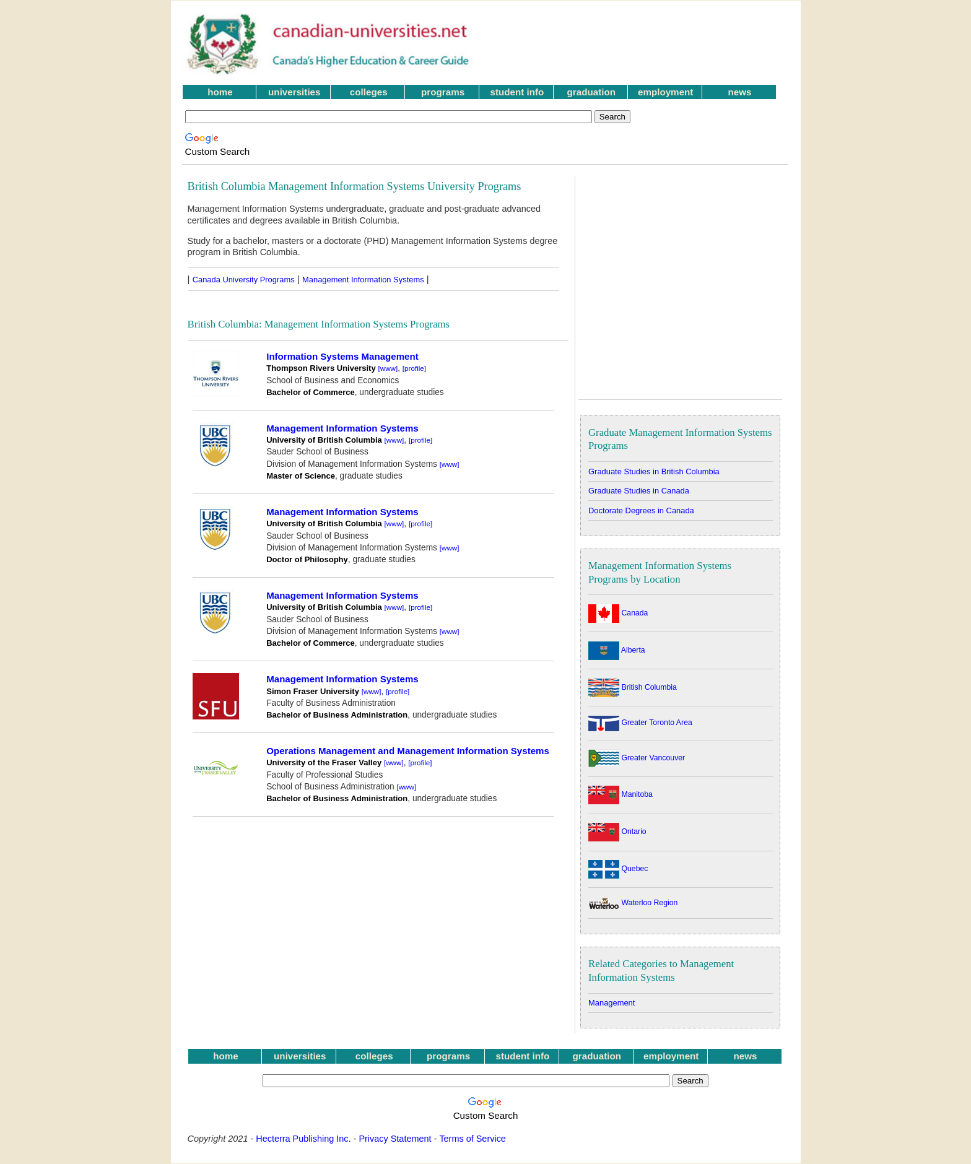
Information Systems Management (342, 356)
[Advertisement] (640, 44)
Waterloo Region (632, 902)
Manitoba (620, 794)
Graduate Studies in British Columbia (654, 471)
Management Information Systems (363, 279)
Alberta (616, 650)
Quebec (618, 868)
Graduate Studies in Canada (638, 490)
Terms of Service (472, 1139)
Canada (618, 613)
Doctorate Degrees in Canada (641, 510)
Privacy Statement (395, 1139)
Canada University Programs (244, 279)
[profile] (414, 368)
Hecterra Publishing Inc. (303, 1139)
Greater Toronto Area (640, 722)
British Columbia (632, 687)
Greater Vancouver (636, 758)
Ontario (617, 831)
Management (611, 1002)
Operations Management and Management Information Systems (407, 750)
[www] (388, 368)
